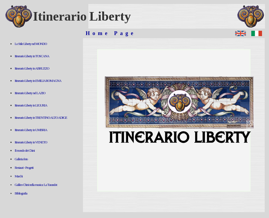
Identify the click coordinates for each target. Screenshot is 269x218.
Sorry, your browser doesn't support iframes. (43, 125)
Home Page (111, 33)
